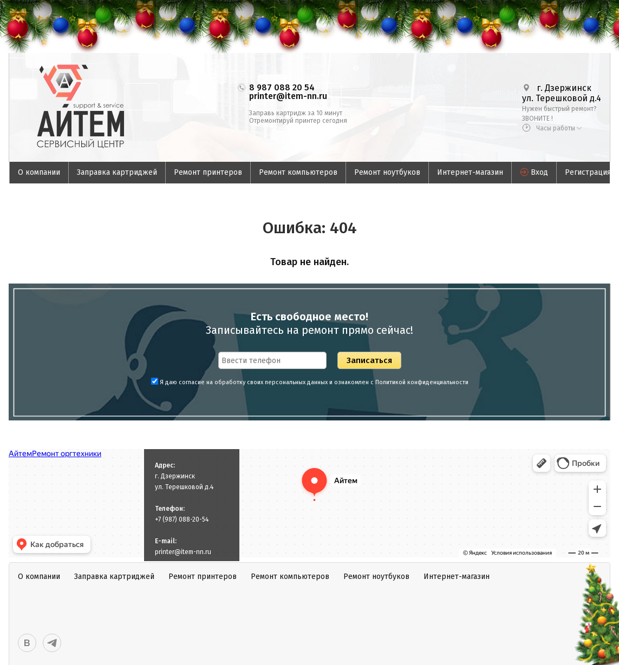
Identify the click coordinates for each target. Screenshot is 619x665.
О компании (39, 172)
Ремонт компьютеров (298, 172)
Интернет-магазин (470, 172)
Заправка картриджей (117, 172)
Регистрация (588, 172)
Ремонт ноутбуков (387, 172)
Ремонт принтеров (208, 172)
